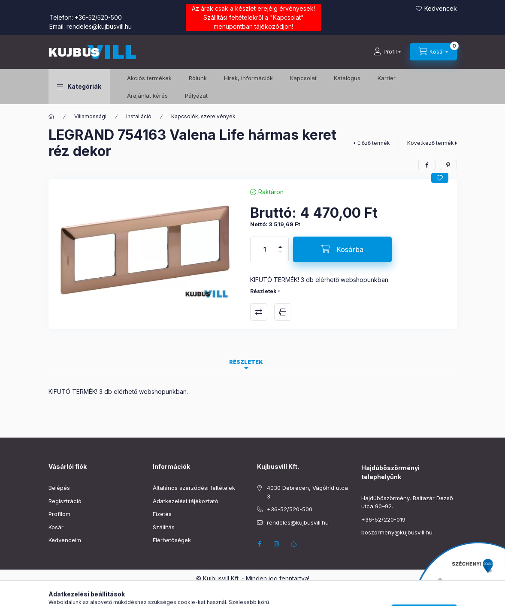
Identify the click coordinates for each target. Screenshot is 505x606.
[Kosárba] (342, 249)
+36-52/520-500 (98, 17)
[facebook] (426, 165)
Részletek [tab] (246, 362)
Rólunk (198, 78)
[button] (79, 86)
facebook (259, 543)
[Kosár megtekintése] (433, 51)
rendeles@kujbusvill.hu (99, 26)
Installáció (138, 116)
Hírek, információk (248, 78)
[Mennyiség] (265, 249)
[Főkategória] (51, 116)
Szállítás (164, 527)
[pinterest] (448, 165)
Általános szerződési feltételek (194, 487)
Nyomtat (282, 312)
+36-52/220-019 (383, 519)
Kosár (56, 527)
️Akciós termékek (149, 78)
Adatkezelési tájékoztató (185, 501)
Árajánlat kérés (147, 95)
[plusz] (280, 243)
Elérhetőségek (172, 540)
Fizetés (162, 513)
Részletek (263, 291)
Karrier (387, 78)
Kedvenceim (64, 540)
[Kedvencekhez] (439, 178)
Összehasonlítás (258, 312)
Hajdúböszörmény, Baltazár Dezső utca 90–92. (407, 502)
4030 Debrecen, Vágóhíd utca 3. (307, 492)
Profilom (59, 513)
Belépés (59, 487)
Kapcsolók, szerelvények (203, 116)
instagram (276, 543)
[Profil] (387, 51)
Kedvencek (440, 8)
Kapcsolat (287, 17)
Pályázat (196, 95)
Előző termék (373, 143)
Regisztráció (65, 501)
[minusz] (280, 255)
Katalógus (347, 78)
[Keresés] (338, 51)
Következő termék (430, 143)
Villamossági (90, 116)
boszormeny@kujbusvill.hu (396, 532)
